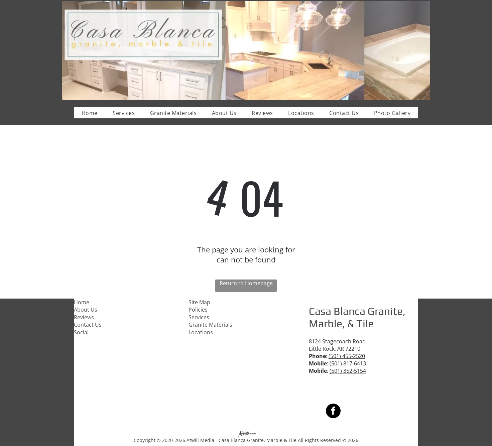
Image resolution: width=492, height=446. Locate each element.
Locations (201, 332)
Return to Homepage (246, 283)
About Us (85, 309)
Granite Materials (210, 324)
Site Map (199, 302)
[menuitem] (90, 112)
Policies (198, 309)
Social (81, 332)
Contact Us (88, 324)
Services (199, 317)
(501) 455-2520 (347, 356)
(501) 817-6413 (348, 363)
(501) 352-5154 (348, 370)
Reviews (84, 317)
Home (81, 302)
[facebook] (333, 412)
